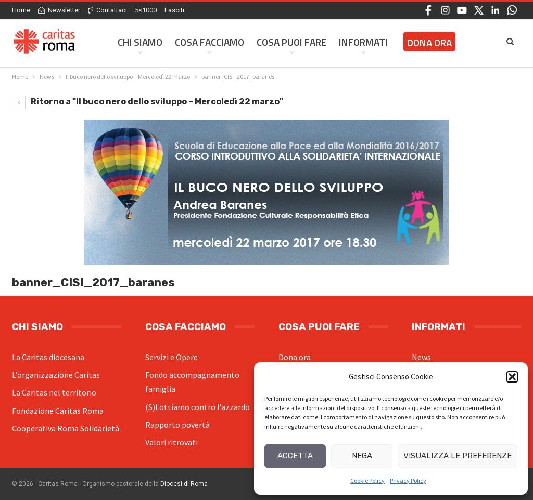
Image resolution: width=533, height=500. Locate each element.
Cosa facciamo (209, 41)
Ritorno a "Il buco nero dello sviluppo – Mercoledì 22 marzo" (147, 102)
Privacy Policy (408, 480)
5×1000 (146, 10)
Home (21, 10)
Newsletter (59, 10)
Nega (362, 455)
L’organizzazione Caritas (56, 375)
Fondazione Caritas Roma (58, 410)
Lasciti (174, 10)
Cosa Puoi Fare (291, 41)
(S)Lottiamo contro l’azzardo (197, 407)
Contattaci (107, 10)
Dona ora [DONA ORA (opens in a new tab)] (429, 42)
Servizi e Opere (171, 357)
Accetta (295, 455)
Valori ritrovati (171, 442)
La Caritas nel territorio (54, 392)
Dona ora (294, 357)
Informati (363, 41)
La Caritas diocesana (48, 357)
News (421, 357)
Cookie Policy (367, 480)
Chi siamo (140, 41)
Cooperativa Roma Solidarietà (65, 428)
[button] (512, 377)
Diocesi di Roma (184, 484)
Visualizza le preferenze (457, 455)
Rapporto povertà (177, 424)
